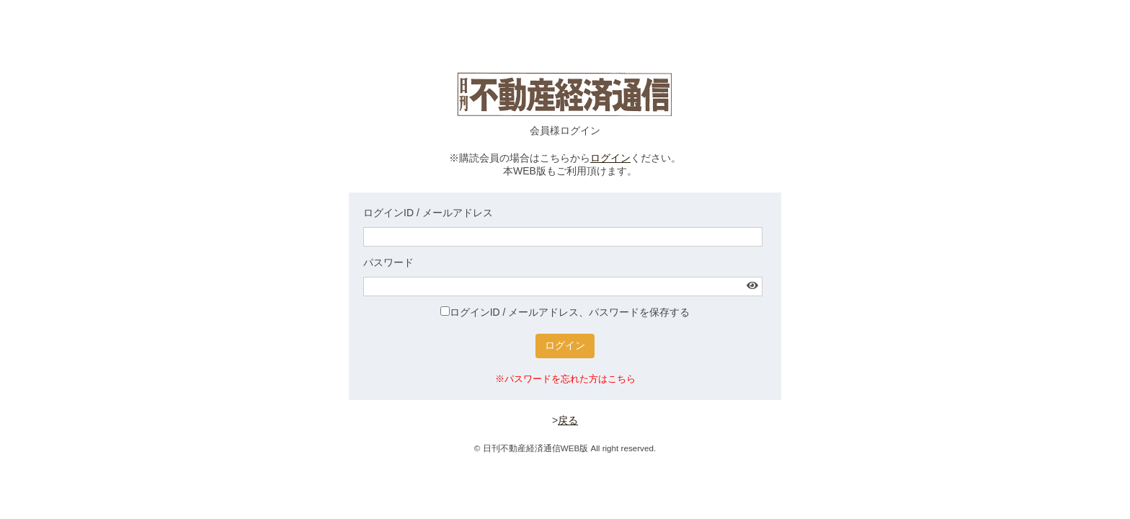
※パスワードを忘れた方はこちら (565, 379)
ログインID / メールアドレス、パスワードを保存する (565, 312)
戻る (568, 420)
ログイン (610, 158)
